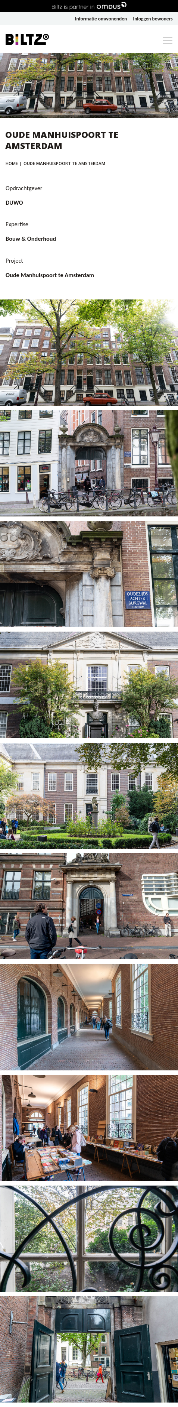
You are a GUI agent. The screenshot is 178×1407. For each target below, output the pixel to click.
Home (12, 163)
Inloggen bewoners (153, 19)
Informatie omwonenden (101, 19)
